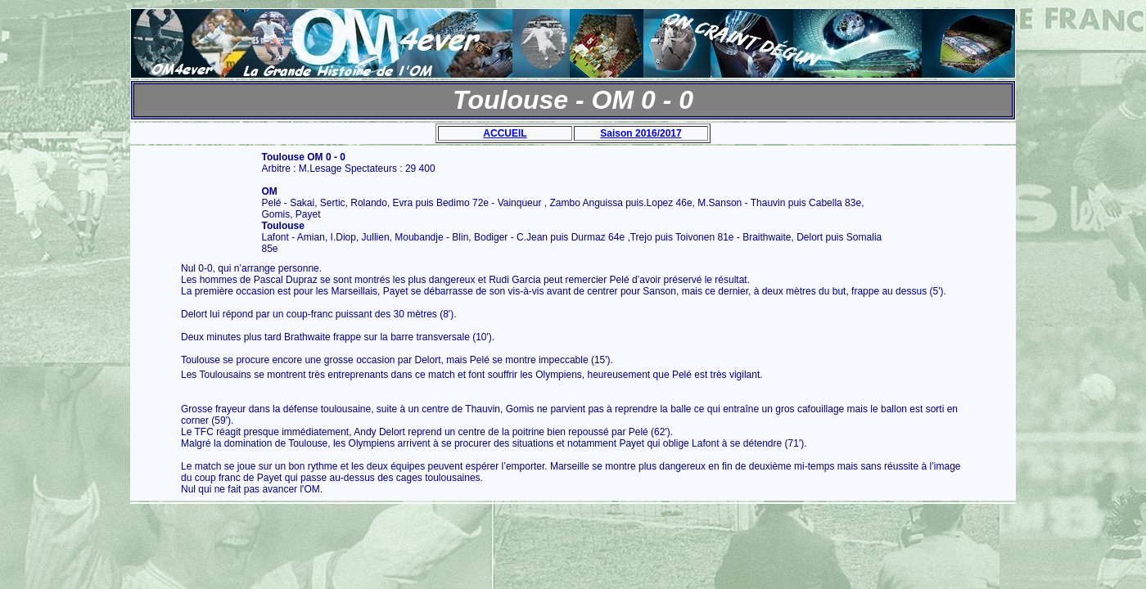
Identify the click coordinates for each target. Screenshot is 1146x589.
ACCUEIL (504, 133)
